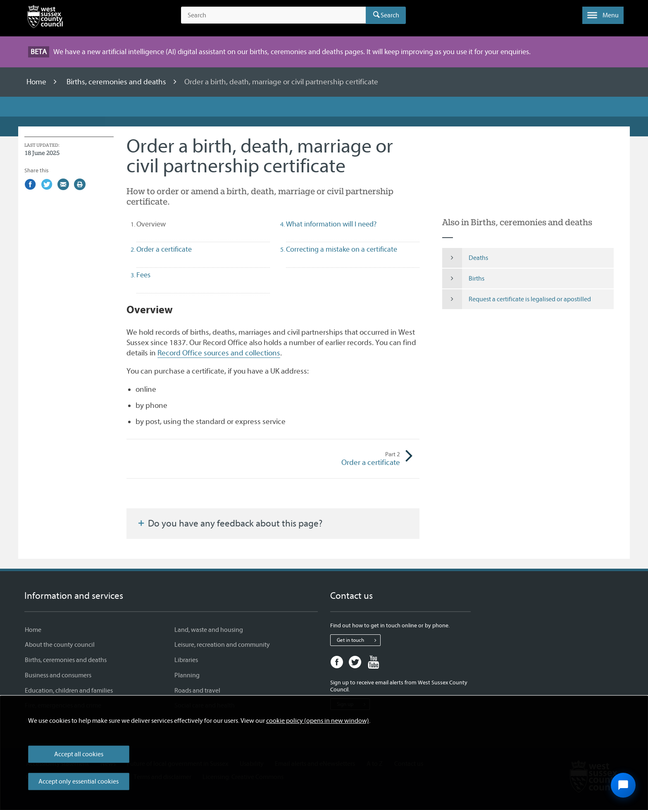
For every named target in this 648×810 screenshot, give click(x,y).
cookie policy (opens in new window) (317, 720)
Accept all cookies (78, 754)
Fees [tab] (143, 275)
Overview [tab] (165, 224)
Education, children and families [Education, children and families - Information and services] (69, 690)
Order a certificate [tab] (164, 249)
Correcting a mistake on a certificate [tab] (341, 249)
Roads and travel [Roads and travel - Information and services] (197, 690)
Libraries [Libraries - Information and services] (186, 660)
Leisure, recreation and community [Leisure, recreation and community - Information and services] (222, 644)
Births (463, 278)
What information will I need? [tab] (331, 224)
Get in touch (358, 640)
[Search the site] (273, 15)
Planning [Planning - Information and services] (187, 675)
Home (37, 81)
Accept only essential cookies (78, 781)
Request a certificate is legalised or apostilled (516, 299)
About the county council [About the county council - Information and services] (60, 644)
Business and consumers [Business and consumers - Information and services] (58, 675)
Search (390, 15)
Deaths (465, 258)
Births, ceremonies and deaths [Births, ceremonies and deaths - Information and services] (66, 660)
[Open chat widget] (623, 785)
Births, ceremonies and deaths (117, 81)
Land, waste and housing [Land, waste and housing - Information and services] (208, 630)
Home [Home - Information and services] (33, 630)
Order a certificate (336, 459)
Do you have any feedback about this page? (229, 523)
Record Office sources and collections (218, 352)
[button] (603, 15)
